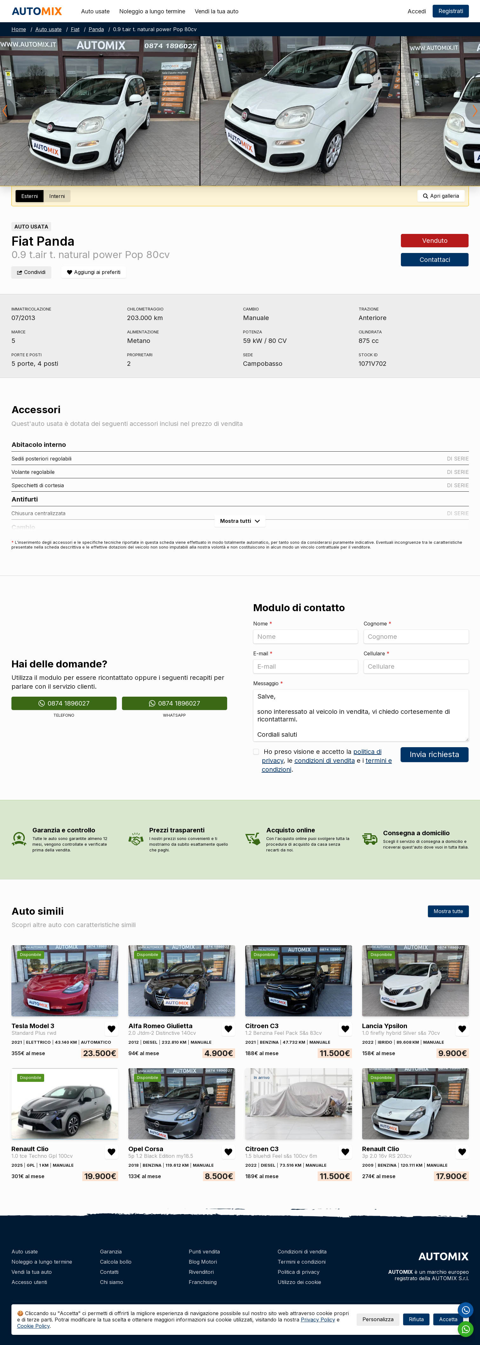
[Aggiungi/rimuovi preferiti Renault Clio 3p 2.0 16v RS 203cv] (462, 1152)
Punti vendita (204, 1251)
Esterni (29, 196)
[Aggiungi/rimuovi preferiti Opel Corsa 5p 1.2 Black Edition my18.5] (228, 1152)
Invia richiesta (434, 754)
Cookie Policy (33, 1326)
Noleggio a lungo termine (152, 11)
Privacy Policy (318, 1319)
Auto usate (95, 11)
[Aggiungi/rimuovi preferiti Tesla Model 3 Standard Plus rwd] (111, 1029)
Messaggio (268, 683)
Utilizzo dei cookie (299, 1282)
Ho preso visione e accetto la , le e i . (327, 760)
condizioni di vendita (324, 760)
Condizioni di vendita (302, 1251)
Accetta (448, 1319)
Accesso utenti (29, 1282)
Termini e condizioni (302, 1262)
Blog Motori (203, 1262)
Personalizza (378, 1319)
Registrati (450, 11)
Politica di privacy (299, 1272)
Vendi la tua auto (217, 11)
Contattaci (435, 259)
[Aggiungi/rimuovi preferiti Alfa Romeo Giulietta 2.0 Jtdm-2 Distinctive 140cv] (228, 1029)
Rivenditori (201, 1272)
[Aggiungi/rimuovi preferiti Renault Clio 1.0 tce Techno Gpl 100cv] (111, 1152)
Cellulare (376, 653)
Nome (262, 623)
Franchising (203, 1282)
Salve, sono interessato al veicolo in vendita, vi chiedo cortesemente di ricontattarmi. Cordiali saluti (361, 715)
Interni (57, 196)
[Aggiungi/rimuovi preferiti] (93, 272)
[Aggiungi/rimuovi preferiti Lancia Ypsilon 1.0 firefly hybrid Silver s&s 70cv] (462, 1029)
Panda (96, 29)
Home (18, 29)
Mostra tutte (448, 911)
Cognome (377, 623)
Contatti (109, 1272)
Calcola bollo (116, 1262)
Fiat (75, 29)
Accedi (417, 11)
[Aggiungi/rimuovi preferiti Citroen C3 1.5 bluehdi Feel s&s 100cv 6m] (345, 1152)
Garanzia (111, 1251)
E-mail (263, 653)
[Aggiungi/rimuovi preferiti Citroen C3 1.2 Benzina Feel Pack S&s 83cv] (345, 1029)
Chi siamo (111, 1282)
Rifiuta (416, 1319)
